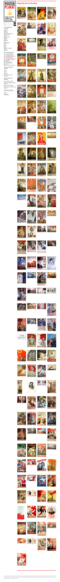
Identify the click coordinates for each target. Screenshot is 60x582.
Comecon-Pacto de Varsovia (8, 33)
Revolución (5, 43)
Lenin (5, 41)
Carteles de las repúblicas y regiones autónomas (9, 83)
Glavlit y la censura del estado (8, 85)
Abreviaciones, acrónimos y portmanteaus (8, 75)
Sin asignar (5, 50)
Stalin (5, 44)
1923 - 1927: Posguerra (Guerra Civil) (9, 56)
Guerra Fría (6, 32)
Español (7, 94)
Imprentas (5, 71)
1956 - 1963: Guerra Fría (8, 61)
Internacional (6, 40)
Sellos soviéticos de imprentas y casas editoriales (10, 87)
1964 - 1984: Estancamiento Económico (8, 63)
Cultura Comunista (7, 34)
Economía (5, 35)
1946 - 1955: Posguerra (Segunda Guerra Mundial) (9, 60)
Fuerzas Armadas (7, 42)
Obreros (5, 47)
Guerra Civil (6, 31)
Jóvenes (5, 49)
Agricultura (5, 30)
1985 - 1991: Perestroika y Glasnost (9, 65)
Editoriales (5, 73)
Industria (5, 39)
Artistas (5, 70)
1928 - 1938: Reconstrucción (8, 57)
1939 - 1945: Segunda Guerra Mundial (10, 58)
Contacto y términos (8, 90)
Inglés (5, 94)
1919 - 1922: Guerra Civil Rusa (8, 55)
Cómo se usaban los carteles (8, 81)
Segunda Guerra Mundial (8, 48)
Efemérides (5, 38)
